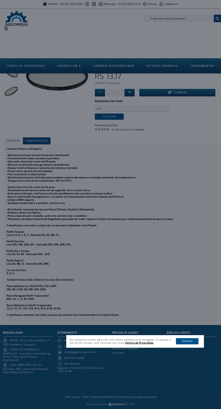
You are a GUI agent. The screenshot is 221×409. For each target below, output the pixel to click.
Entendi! (187, 341)
